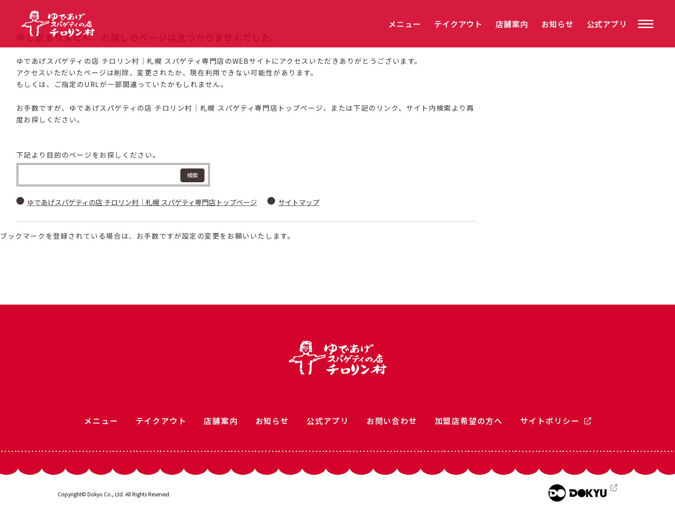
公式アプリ (607, 23)
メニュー (404, 23)
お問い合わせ (392, 420)
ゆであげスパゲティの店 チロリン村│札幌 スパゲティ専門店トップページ (142, 202)
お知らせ (557, 23)
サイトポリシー (550, 420)
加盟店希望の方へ (469, 420)
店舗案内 (511, 23)
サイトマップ (298, 202)
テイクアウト (458, 23)
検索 (192, 175)
